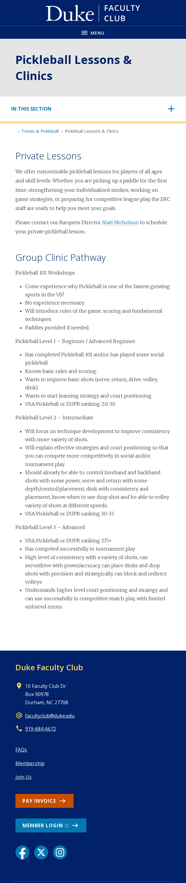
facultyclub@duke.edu (50, 715)
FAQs (21, 749)
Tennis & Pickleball (40, 131)
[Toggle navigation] (93, 109)
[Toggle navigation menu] (93, 32)
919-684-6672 (40, 728)
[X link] (41, 852)
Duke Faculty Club (49, 667)
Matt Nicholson (120, 222)
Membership (30, 763)
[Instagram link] (60, 852)
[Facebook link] (22, 852)
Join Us (23, 777)
